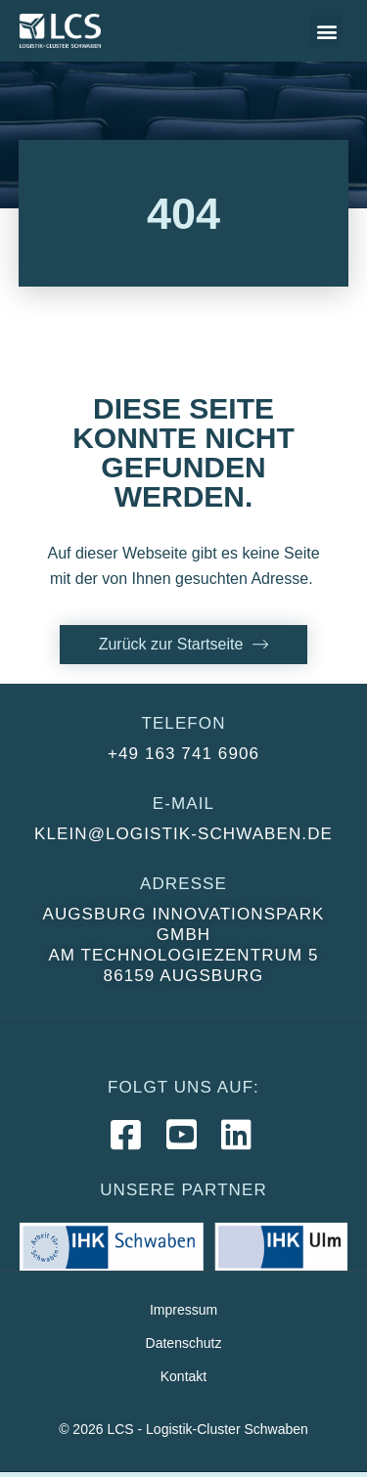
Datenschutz (184, 1343)
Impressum (183, 1310)
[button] (326, 31)
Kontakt (183, 1376)
